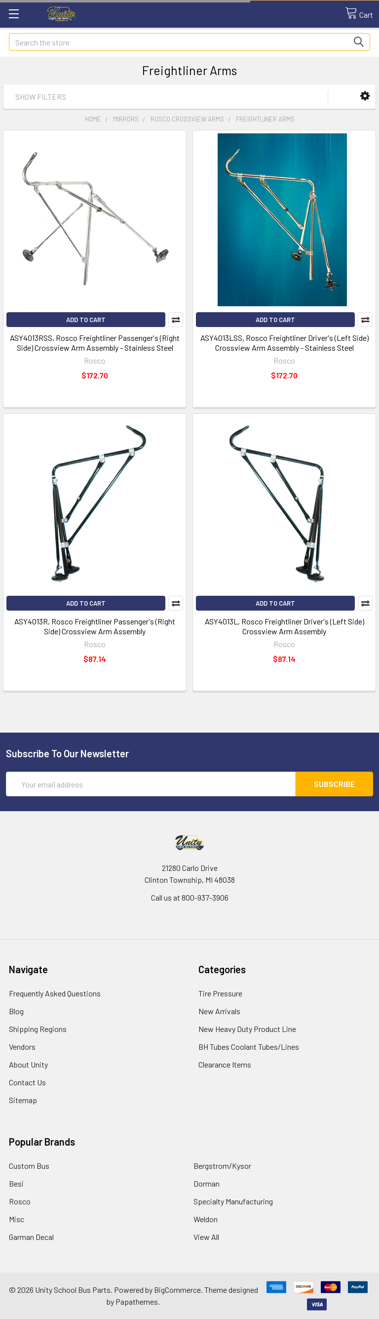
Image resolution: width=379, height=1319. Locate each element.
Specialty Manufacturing (233, 1201)
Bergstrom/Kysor (222, 1165)
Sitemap (23, 1100)
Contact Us (27, 1082)
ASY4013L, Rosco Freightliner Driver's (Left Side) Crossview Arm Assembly (284, 626)
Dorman (206, 1183)
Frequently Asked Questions (55, 993)
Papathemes (136, 1301)
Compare (175, 319)
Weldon (205, 1219)
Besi (16, 1183)
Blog (16, 1011)
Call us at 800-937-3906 (189, 897)
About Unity (28, 1064)
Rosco (20, 1201)
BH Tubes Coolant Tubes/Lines (248, 1046)
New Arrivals (219, 1011)
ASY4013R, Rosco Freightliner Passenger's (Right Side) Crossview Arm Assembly (94, 626)
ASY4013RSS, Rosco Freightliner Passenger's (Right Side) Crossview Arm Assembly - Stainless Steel (95, 342)
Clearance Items (224, 1064)
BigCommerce (177, 1289)
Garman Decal (31, 1236)
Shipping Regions (38, 1028)
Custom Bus (29, 1165)
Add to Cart (86, 320)
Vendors (22, 1046)
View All (206, 1236)
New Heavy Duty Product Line (247, 1028)
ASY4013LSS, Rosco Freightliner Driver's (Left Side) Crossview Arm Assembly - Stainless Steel (284, 342)
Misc (16, 1219)
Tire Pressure (220, 993)
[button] (365, 96)
